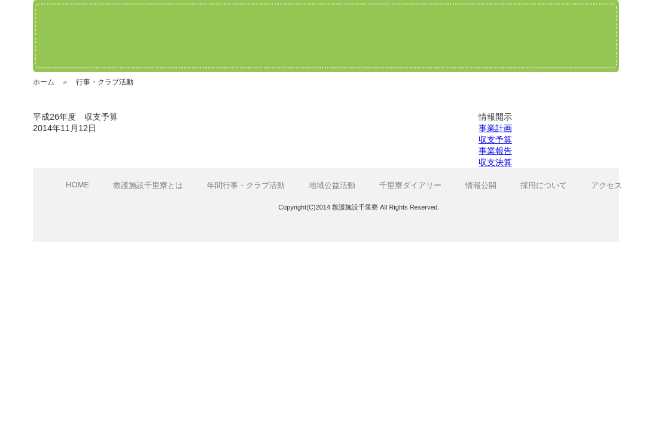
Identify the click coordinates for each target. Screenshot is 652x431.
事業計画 (495, 128)
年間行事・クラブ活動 (246, 185)
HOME (77, 184)
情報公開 (480, 185)
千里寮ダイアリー (410, 185)
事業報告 (495, 151)
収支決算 (495, 162)
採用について (543, 185)
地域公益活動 (332, 185)
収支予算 (495, 139)
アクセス (606, 185)
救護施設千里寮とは (148, 185)
